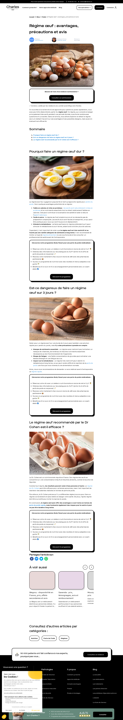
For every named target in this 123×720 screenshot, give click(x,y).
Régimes (64, 638)
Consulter (99, 7)
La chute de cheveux (99, 702)
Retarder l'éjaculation (48, 679)
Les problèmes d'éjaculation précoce (105, 693)
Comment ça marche (73, 675)
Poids (44, 17)
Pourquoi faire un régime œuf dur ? (46, 135)
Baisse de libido (46, 684)
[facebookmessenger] (36, 559)
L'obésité (96, 698)
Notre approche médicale (48, 7)
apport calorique (40, 215)
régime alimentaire (50, 235)
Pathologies (47, 669)
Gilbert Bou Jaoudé (61, 40)
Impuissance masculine (48, 688)
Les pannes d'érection (100, 688)
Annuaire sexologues (74, 684)
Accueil (31, 17)
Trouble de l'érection (48, 675)
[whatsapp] (46, 559)
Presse (69, 688)
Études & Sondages (73, 693)
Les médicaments (98, 679)
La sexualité (97, 675)
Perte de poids (46, 693)
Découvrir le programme (61, 277)
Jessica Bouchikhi (39, 40)
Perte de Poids (49, 638)
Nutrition (34, 638)
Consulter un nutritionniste (61, 98)
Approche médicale (73, 679)
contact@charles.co (14, 676)
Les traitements (98, 684)
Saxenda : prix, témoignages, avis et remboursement (68, 595)
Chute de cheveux (47, 698)
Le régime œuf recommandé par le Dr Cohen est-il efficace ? (56, 139)
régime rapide (36, 371)
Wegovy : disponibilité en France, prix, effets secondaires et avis (41, 595)
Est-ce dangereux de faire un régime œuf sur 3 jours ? (53, 137)
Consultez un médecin (95, 655)
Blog (60, 7)
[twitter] (41, 559)
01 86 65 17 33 (12, 672)
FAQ (8, 681)
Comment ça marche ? (29, 7)
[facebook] (32, 559)
